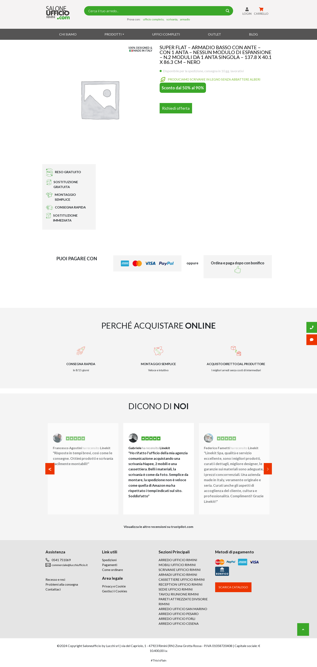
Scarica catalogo (233, 587)
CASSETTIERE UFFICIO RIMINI (182, 579)
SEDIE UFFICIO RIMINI (176, 589)
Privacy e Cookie (114, 586)
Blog (253, 34)
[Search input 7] (155, 10)
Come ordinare (112, 570)
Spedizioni (109, 560)
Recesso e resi (55, 579)
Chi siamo (68, 34)
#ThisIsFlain (158, 660)
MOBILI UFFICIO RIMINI (177, 565)
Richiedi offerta (176, 108)
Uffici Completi (166, 34)
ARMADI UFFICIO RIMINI (178, 574)
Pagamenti (109, 565)
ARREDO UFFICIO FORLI (177, 618)
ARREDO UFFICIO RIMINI (178, 560)
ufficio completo (153, 19)
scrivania (171, 19)
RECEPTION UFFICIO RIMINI (180, 584)
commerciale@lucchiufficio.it (70, 565)
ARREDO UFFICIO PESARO (179, 614)
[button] (50, 468)
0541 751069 (61, 560)
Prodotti (113, 34)
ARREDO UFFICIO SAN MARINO (183, 609)
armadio (185, 19)
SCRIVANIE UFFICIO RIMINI (180, 570)
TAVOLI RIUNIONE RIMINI (179, 594)
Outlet (214, 34)
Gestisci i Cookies (114, 591)
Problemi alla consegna (62, 584)
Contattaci (53, 589)
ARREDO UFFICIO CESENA (179, 623)
